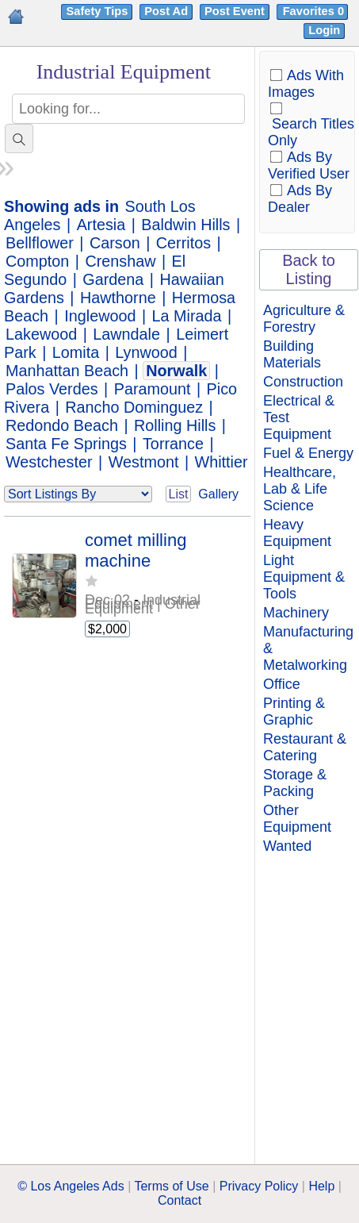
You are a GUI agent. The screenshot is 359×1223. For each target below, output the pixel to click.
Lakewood (41, 334)
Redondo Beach (62, 425)
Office (281, 684)
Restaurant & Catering (304, 747)
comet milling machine (135, 550)
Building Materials (292, 354)
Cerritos (183, 243)
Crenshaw (120, 261)
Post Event (234, 11)
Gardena (112, 279)
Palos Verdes (52, 389)
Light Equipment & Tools (304, 577)
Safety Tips (97, 11)
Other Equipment (297, 818)
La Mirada (187, 316)
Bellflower (40, 243)
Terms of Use (171, 1186)
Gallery (218, 494)
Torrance (173, 443)
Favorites (315, 11)
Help (321, 1186)
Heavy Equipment (297, 533)
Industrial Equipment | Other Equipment (143, 604)
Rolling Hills (175, 425)
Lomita (75, 352)
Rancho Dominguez (134, 407)
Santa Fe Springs (66, 443)
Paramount (152, 389)
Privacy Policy (259, 1186)
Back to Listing (308, 269)
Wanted (287, 846)
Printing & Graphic (294, 711)
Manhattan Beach (67, 370)
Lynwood (146, 352)
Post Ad (166, 11)
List (179, 494)
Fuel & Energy (308, 453)
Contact (179, 1200)
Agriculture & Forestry (304, 318)
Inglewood (100, 316)
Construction (303, 382)
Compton (37, 261)
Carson (115, 243)
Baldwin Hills (185, 224)
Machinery (296, 613)
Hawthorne (118, 297)
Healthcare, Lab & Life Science (299, 488)
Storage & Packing (295, 783)
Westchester (49, 462)
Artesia (101, 224)
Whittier (221, 462)
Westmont (144, 462)
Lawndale (126, 334)
